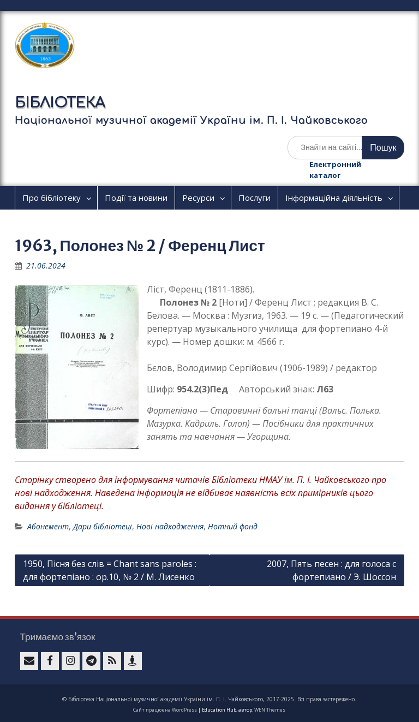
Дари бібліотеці (102, 526)
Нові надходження (169, 526)
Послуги (254, 197)
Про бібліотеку (51, 197)
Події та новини (136, 197)
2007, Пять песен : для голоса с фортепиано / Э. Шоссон (331, 570)
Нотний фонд (233, 526)
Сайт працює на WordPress (165, 709)
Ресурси (198, 197)
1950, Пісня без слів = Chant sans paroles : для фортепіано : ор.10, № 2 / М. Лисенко (109, 570)
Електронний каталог (335, 169)
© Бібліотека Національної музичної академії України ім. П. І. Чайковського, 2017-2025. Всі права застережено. (209, 699)
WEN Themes (269, 709)
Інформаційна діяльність (333, 197)
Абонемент (48, 526)
